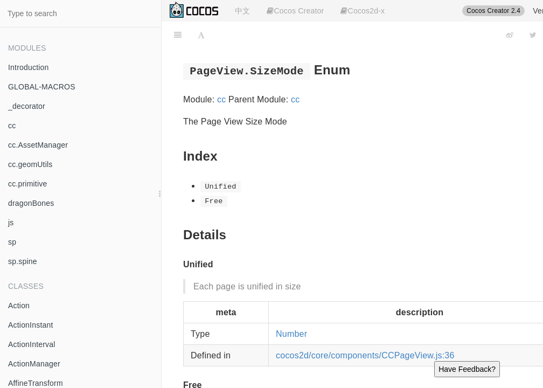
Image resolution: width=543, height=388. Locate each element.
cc (12, 125)
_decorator (26, 106)
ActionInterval (31, 344)
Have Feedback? (467, 369)
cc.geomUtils (30, 164)
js (11, 222)
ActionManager (34, 363)
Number (291, 333)
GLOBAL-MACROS (41, 86)
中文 (242, 10)
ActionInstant (30, 325)
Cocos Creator (295, 10)
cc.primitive (27, 183)
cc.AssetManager (38, 145)
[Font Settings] (201, 35)
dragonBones (31, 203)
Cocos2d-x (362, 10)
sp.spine (22, 261)
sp (12, 242)
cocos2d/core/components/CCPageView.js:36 (365, 355)
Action (19, 305)
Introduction (28, 67)
